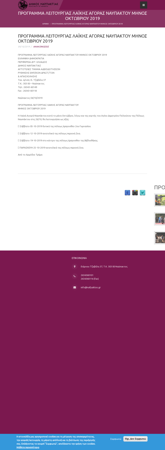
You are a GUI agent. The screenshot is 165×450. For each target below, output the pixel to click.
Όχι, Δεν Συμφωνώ (135, 439)
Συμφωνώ (115, 440)
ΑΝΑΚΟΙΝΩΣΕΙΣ (41, 46)
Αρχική (45, 24)
